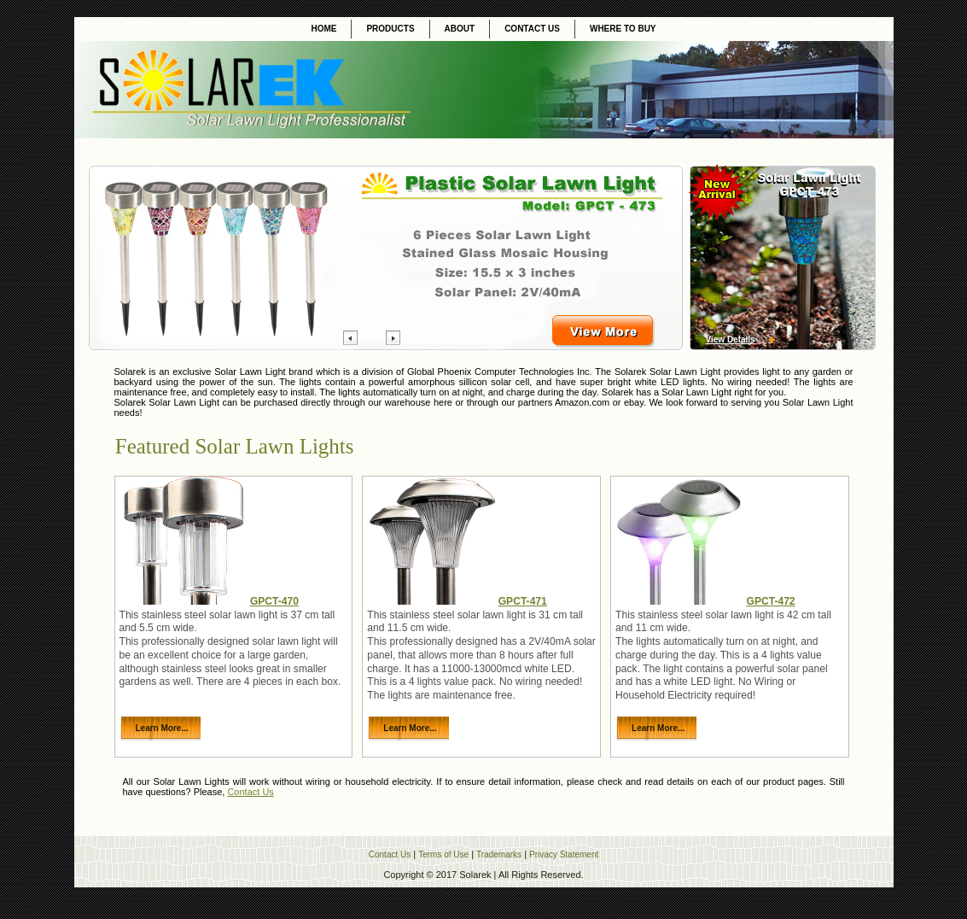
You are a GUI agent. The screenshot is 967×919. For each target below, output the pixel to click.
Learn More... (162, 728)
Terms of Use (443, 854)
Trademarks (498, 854)
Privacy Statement (563, 854)
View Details (730, 339)
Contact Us (250, 792)
